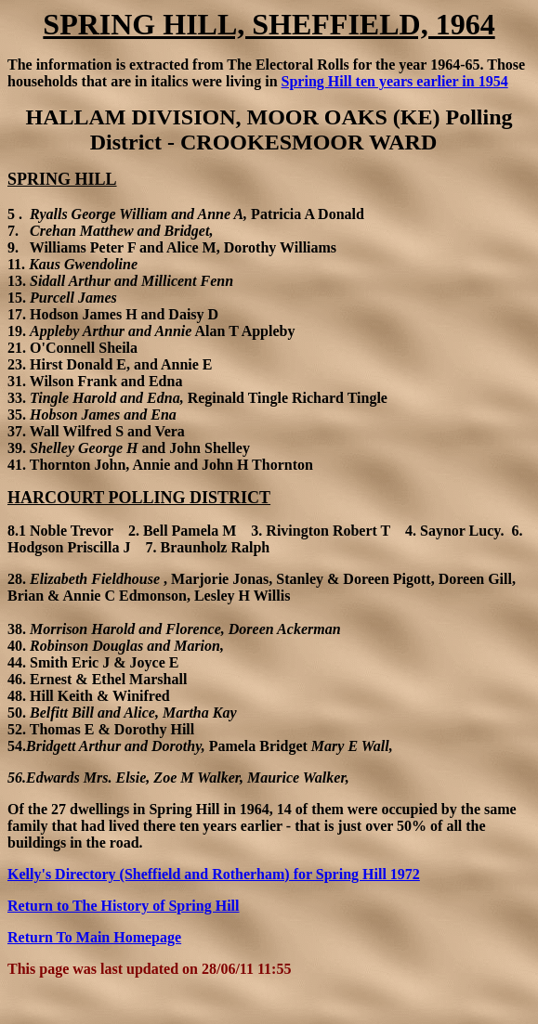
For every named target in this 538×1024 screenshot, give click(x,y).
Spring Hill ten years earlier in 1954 (395, 81)
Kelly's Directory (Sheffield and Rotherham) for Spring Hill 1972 (213, 874)
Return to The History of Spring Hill (123, 906)
